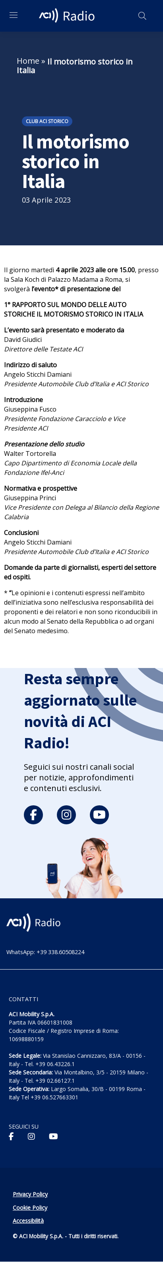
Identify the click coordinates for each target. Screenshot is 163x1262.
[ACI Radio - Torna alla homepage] (68, 16)
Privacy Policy (30, 1194)
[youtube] (99, 814)
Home (28, 60)
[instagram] (66, 814)
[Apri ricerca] (142, 16)
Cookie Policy (30, 1207)
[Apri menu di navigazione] (13, 15)
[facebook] (33, 814)
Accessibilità (28, 1220)
